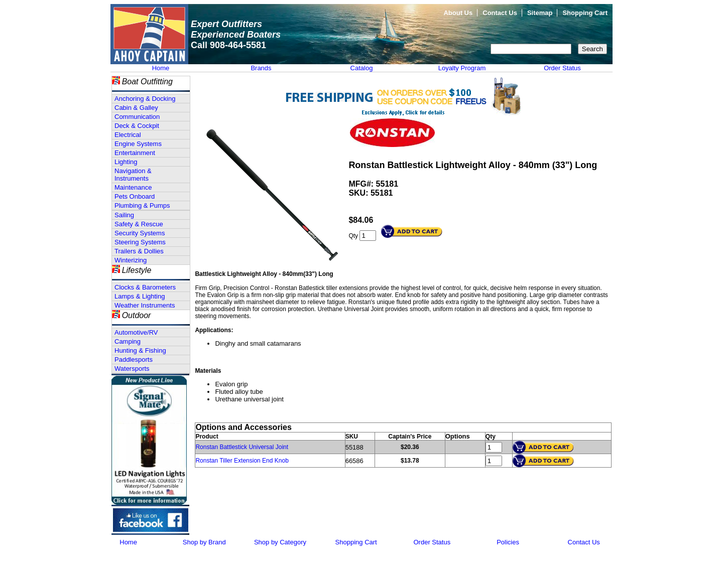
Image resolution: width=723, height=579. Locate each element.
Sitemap (540, 13)
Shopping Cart (585, 13)
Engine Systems (138, 144)
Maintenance (133, 187)
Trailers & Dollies (139, 251)
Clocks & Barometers (145, 287)
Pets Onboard (134, 196)
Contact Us (500, 13)
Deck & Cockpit (136, 125)
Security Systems (139, 233)
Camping (127, 341)
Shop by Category (280, 542)
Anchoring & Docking (144, 98)
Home (161, 68)
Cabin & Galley (136, 107)
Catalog (361, 68)
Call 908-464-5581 (228, 45)
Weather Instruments (144, 305)
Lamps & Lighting (139, 296)
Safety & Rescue (138, 224)
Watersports (132, 368)
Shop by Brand (204, 542)
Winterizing (130, 260)
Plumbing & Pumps (142, 205)
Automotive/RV (136, 332)
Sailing (124, 215)
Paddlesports (133, 359)
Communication (137, 116)
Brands (261, 68)
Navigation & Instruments (133, 174)
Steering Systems (140, 242)
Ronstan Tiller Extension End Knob (241, 460)
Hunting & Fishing (140, 350)
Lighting (126, 162)
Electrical (127, 134)
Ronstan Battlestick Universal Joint (241, 447)
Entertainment (134, 153)
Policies (508, 542)
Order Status (562, 68)
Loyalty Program (462, 68)
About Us (457, 13)
